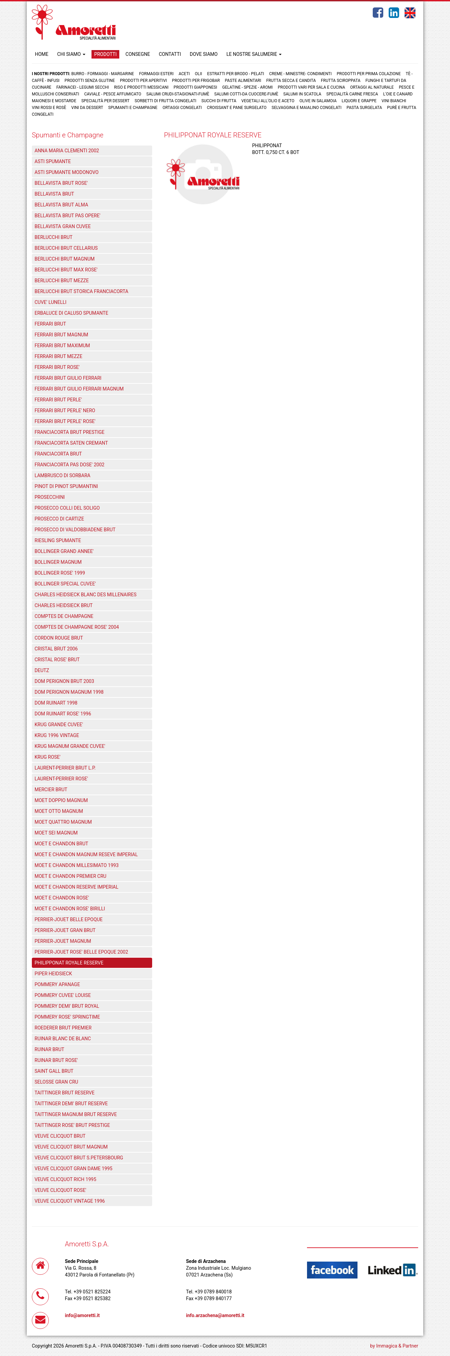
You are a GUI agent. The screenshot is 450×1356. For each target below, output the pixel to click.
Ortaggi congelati (182, 107)
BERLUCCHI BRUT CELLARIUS (66, 248)
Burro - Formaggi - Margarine (102, 73)
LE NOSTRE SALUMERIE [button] (254, 54)
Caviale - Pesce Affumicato (113, 94)
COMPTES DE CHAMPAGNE (64, 616)
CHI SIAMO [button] (71, 54)
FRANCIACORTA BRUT (58, 454)
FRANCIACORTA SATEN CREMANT (71, 443)
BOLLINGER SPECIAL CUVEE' (65, 583)
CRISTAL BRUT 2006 (56, 648)
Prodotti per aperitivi (143, 80)
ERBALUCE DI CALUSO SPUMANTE (71, 313)
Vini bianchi (394, 100)
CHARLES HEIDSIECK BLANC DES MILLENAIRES (86, 594)
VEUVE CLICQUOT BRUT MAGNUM (71, 1147)
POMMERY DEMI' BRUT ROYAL (67, 1006)
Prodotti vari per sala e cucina (311, 87)
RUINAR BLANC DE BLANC (63, 1038)
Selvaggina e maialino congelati (307, 107)
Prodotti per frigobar (196, 80)
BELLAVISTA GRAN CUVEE (63, 226)
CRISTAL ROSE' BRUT (57, 659)
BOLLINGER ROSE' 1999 (60, 573)
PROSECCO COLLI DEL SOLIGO (67, 508)
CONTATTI (170, 54)
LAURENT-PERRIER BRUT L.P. (65, 768)
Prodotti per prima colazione (369, 73)
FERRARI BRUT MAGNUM (61, 334)
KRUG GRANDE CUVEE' (59, 724)
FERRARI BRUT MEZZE (58, 356)
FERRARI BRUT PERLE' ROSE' (65, 421)
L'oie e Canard (398, 94)
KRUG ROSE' (47, 757)
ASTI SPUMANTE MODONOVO (67, 172)
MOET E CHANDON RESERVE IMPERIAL (76, 887)
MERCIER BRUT (51, 789)
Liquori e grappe (359, 100)
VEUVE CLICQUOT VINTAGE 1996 (70, 1201)
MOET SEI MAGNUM (56, 833)
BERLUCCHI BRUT (54, 237)
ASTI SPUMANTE (53, 161)
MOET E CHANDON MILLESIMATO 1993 (77, 865)
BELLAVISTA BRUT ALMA (61, 204)
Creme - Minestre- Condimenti (300, 73)
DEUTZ (42, 670)
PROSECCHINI (50, 497)
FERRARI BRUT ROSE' (57, 367)
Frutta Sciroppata (340, 80)
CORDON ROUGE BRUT (59, 638)
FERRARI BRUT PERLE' (58, 399)
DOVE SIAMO (204, 54)
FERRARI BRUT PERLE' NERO (65, 410)
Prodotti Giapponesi (195, 87)
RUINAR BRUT (49, 1049)
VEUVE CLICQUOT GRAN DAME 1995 (73, 1168)
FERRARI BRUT (50, 324)
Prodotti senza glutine (90, 80)
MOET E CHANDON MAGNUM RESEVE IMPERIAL (86, 854)
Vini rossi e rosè (49, 107)
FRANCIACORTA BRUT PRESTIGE (69, 432)
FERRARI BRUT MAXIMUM (62, 345)
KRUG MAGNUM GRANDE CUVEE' (70, 746)
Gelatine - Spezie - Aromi (247, 87)
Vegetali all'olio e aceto (267, 100)
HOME (41, 54)
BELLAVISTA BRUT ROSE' (61, 183)
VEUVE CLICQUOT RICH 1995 (65, 1179)
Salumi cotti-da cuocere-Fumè (246, 94)
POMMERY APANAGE (57, 984)
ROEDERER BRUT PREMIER (63, 1027)
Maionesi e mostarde (54, 100)
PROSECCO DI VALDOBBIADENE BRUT (75, 529)
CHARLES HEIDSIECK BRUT (64, 605)
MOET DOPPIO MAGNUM (61, 800)
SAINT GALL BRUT (54, 1071)
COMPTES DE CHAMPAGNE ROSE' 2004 (77, 627)
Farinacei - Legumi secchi (82, 87)
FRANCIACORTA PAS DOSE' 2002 (69, 464)
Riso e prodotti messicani (141, 87)
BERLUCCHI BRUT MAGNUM (65, 259)
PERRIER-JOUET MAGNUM (63, 941)
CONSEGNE (137, 54)
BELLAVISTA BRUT (54, 194)
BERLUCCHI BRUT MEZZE (62, 280)
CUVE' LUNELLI (50, 302)
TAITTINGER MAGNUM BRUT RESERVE (76, 1114)
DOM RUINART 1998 (56, 703)
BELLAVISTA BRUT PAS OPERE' (67, 215)
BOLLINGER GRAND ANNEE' (64, 551)
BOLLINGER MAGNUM (58, 562)
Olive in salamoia (318, 100)
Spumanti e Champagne (132, 107)
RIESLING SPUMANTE (58, 540)
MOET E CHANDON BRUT (61, 843)
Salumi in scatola (302, 94)
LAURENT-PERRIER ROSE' (61, 778)
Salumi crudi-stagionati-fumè (177, 94)
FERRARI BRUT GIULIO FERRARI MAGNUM (79, 389)
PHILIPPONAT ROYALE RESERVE (69, 962)
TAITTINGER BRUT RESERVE (65, 1092)
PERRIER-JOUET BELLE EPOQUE (69, 919)
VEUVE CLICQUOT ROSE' (60, 1190)
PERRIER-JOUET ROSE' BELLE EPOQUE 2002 (81, 952)
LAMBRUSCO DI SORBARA (62, 475)
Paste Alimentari (243, 80)
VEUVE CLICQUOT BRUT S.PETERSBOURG (79, 1157)
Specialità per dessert (105, 100)
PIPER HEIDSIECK (53, 973)
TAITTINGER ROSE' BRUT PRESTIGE (72, 1125)
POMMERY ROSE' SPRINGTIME (67, 1017)
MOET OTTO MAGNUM (59, 811)
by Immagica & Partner (394, 1346)
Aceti (184, 73)
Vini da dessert (87, 107)
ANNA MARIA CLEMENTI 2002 (67, 150)
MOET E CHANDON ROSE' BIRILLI (70, 908)
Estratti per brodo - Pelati (235, 73)
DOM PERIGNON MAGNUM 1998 (69, 692)
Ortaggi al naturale (372, 87)
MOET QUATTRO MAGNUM (63, 822)
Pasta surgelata (364, 107)
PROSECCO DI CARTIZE (59, 518)
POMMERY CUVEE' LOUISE (63, 995)
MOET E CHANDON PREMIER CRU (70, 876)
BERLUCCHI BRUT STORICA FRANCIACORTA (81, 291)
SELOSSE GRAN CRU (56, 1082)
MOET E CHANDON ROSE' (62, 898)
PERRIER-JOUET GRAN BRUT (65, 930)
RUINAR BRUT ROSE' (56, 1060)
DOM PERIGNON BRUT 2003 (64, 681)
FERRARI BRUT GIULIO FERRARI (68, 378)
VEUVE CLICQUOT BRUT (60, 1136)
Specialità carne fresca (352, 94)
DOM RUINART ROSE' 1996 (63, 713)
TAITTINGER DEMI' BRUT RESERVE (71, 1103)
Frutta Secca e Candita (291, 80)
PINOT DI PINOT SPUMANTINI (66, 486)
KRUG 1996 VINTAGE (57, 735)
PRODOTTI (105, 54)
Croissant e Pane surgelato (237, 107)
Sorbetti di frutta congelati (165, 100)
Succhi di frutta (218, 100)
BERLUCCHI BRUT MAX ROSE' (66, 269)
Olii (198, 73)
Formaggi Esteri (156, 73)
